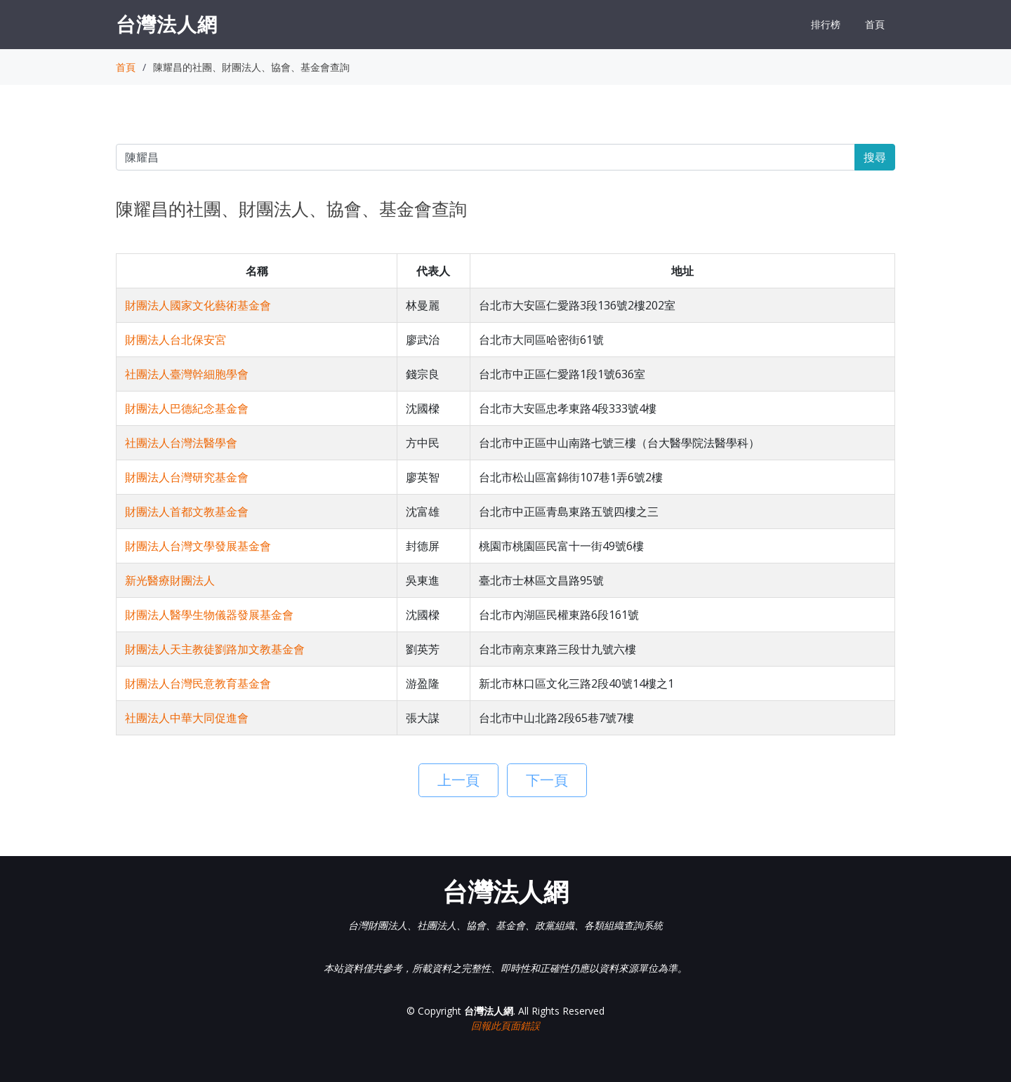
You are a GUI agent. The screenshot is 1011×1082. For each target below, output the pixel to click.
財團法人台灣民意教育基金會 (198, 683)
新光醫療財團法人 (170, 580)
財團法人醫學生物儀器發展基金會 (209, 614)
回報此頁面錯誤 (505, 1025)
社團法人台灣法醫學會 (181, 442)
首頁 (875, 24)
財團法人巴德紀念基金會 (187, 408)
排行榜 (825, 24)
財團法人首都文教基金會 (187, 511)
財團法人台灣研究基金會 (187, 477)
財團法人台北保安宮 (175, 339)
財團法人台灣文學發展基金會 (198, 546)
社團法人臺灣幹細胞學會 (187, 374)
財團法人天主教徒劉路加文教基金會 (215, 649)
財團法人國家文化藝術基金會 (198, 305)
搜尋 (875, 157)
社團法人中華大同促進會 (187, 718)
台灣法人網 (167, 24)
